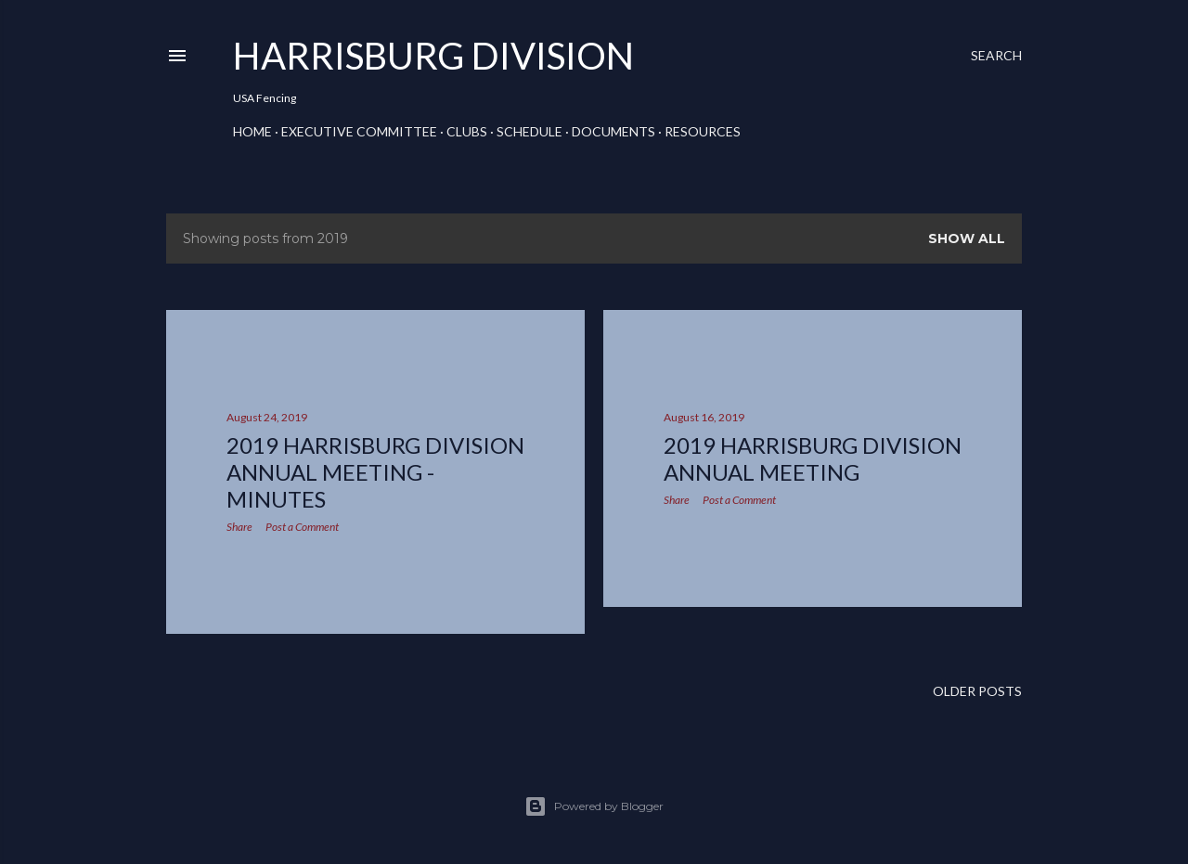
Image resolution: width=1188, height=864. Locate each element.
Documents (613, 131)
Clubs (466, 131)
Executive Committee (359, 131)
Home (252, 131)
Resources (703, 131)
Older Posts (977, 691)
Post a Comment (302, 527)
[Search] (996, 55)
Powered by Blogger (594, 806)
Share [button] (239, 527)
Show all (966, 238)
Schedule (529, 131)
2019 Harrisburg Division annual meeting (813, 458)
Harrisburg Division (433, 55)
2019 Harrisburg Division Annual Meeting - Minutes (375, 472)
